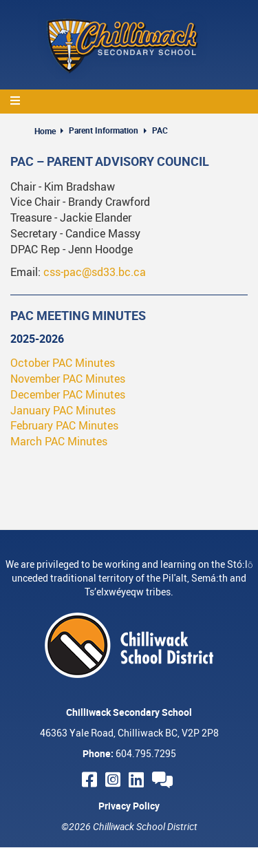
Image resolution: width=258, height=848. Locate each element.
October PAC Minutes (62, 362)
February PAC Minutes (64, 425)
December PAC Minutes (67, 394)
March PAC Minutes (58, 441)
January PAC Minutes (63, 410)
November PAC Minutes (67, 378)
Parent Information (103, 130)
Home (45, 130)
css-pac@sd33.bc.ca (94, 271)
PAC (160, 130)
